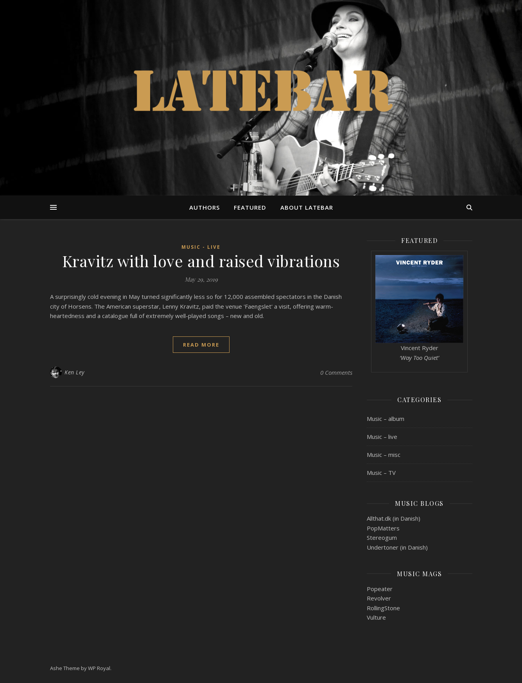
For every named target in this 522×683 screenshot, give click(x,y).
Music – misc (383, 454)
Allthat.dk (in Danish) (393, 518)
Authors (204, 207)
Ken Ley (74, 372)
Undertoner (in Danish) (397, 547)
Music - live (201, 247)
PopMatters (383, 528)
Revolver (379, 598)
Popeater (380, 589)
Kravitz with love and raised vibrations (201, 260)
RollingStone (383, 608)
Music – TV (381, 472)
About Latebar (306, 207)
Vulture (376, 617)
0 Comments (336, 372)
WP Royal (99, 668)
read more (201, 344)
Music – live (382, 436)
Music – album (385, 418)
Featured (250, 207)
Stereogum (382, 537)
